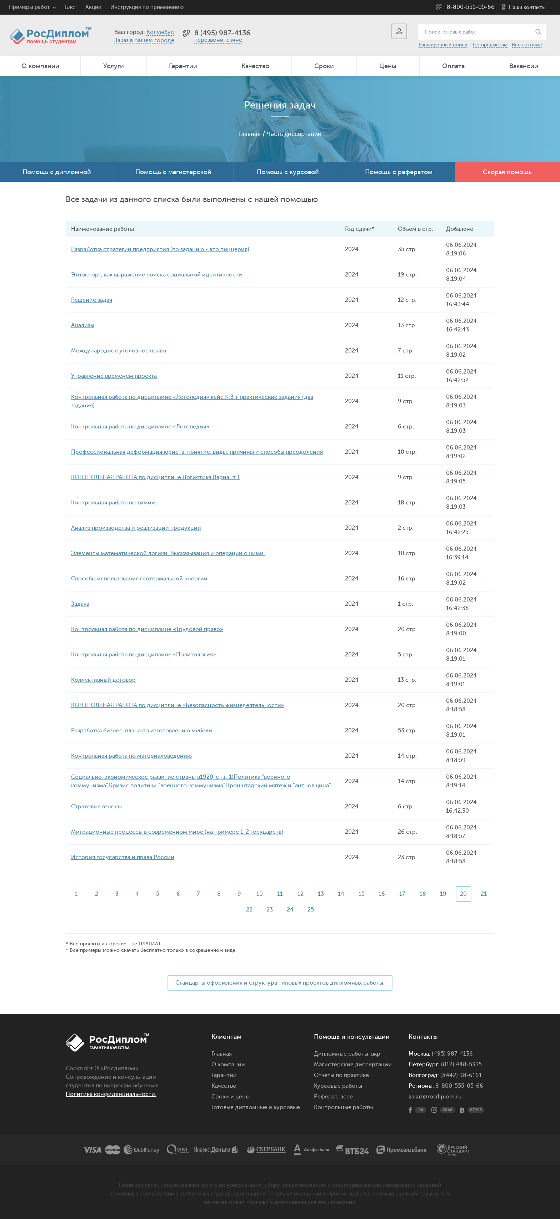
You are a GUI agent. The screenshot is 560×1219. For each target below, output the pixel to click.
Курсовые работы (338, 1086)
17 (415, 894)
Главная (247, 133)
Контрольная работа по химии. (113, 502)
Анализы (82, 325)
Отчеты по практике (341, 1075)
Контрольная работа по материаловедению (131, 756)
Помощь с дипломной (56, 172)
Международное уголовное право (118, 350)
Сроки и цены (230, 1096)
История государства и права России (122, 857)
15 (373, 894)
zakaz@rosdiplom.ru (435, 1096)
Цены (387, 66)
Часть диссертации (295, 133)
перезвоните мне (218, 40)
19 (456, 894)
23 (280, 909)
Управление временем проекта (114, 376)
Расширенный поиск (443, 44)
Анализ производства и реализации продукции (136, 528)
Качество (255, 66)
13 (332, 894)
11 (290, 894)
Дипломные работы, (342, 1054)
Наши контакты (527, 7)
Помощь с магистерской (173, 172)
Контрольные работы (343, 1107)
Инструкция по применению (147, 7)
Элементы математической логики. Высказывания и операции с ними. (168, 553)
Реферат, (326, 1096)
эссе (346, 1096)
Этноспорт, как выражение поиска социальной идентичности (156, 274)
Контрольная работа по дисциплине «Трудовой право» (147, 629)
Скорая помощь (507, 172)
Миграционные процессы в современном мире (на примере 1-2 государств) (177, 832)
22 (259, 909)
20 (477, 894)
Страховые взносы (96, 806)
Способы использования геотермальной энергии (139, 578)
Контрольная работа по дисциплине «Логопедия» (140, 426)
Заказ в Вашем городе (144, 40)
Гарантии (183, 66)
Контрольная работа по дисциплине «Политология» (143, 654)
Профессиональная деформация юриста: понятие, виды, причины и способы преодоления (197, 452)
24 (301, 909)
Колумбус (160, 32)
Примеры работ (29, 7)
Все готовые (527, 44)
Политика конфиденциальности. (111, 1094)
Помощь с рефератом (398, 172)
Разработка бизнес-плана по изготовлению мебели (141, 730)
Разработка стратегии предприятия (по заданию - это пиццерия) (160, 249)
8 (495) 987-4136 (222, 33)
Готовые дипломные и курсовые (255, 1107)
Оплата (453, 66)
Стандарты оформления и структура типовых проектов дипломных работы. (280, 983)
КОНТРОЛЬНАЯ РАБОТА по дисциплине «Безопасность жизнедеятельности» (177, 705)
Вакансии (523, 66)
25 (321, 909)
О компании (40, 66)
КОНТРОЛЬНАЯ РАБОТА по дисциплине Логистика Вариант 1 (155, 477)
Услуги (113, 66)
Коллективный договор (103, 680)
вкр (375, 1054)
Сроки (324, 66)
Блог (70, 7)
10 (269, 894)
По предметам (490, 44)
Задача (80, 604)
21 (239, 909)
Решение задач (91, 300)
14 (352, 894)
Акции (93, 7)
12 (311, 894)
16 (394, 894)
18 (435, 894)
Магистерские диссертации (353, 1064)
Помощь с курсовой (288, 172)
